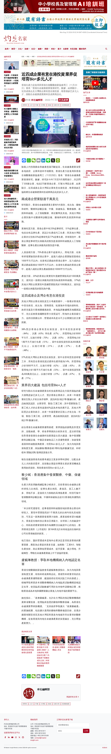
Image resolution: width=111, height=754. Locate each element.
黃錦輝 (97, 226)
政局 (6, 49)
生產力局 (56, 105)
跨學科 (25, 105)
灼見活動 (73, 49)
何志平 (97, 282)
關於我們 (82, 49)
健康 (39, 49)
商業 (46, 49)
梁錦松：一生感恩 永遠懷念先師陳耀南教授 (100, 100)
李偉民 (97, 177)
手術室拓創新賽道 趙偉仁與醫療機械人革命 (58, 645)
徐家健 (97, 163)
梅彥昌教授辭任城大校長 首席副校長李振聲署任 (11, 173)
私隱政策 (104, 747)
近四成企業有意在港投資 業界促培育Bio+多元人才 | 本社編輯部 (55, 56)
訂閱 (86, 731)
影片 (59, 49)
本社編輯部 (37, 100)
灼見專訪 (7, 195)
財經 (26, 49)
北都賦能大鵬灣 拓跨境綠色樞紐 (100, 221)
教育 (13, 49)
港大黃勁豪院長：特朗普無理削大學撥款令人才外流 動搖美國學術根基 (100, 199)
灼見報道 (7, 136)
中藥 (36, 105)
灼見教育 (7, 105)
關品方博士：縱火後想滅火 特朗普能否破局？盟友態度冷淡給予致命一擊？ (100, 272)
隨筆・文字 (99, 280)
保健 (49, 105)
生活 (33, 49)
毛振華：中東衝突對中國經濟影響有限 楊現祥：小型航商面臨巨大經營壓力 (11, 80)
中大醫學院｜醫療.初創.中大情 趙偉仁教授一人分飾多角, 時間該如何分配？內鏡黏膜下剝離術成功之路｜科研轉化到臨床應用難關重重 (43, 653)
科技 (53, 49)
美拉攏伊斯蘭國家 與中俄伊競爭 (100, 246)
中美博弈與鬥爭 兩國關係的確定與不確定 (100, 124)
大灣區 (43, 105)
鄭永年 (97, 128)
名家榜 (65, 49)
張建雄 (97, 212)
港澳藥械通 (65, 105)
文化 (20, 49)
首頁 (22, 56)
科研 (33, 56)
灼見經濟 (63, 100)
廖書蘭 (97, 258)
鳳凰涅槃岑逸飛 (100, 256)
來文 (96, 189)
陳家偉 (97, 323)
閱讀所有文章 (73, 697)
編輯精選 (98, 104)
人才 (31, 105)
